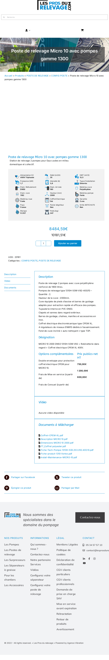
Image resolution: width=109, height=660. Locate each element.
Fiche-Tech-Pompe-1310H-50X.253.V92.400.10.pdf (67, 450)
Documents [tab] (10, 287)
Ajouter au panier (67, 243)
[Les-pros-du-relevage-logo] (12, 513)
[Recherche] (54, 17)
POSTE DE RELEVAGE (38, 75)
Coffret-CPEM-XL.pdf (52, 435)
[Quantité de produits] (43, 243)
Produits (19, 75)
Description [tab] (10, 274)
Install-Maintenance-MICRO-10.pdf (59, 457)
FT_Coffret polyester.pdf (53, 446)
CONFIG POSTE (59, 75)
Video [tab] (7, 281)
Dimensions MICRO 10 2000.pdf (57, 442)
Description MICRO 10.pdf (54, 439)
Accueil (8, 75)
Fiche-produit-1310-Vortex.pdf (56, 453)
